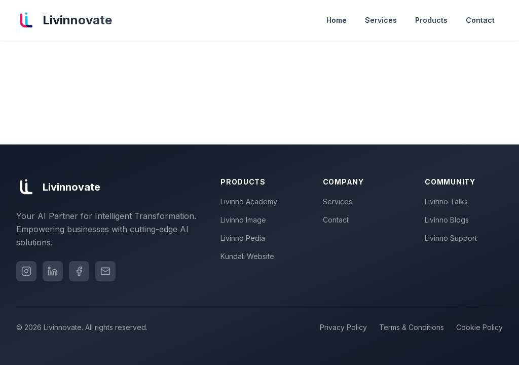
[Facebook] (79, 271)
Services (381, 20)
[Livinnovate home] (64, 20)
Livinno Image (245, 219)
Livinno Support (453, 238)
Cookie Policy (479, 327)
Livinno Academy (250, 201)
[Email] (105, 271)
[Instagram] (26, 271)
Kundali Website (249, 256)
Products (431, 20)
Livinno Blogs (449, 219)
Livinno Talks (448, 201)
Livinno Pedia (244, 238)
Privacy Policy (343, 327)
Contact (480, 20)
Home (336, 20)
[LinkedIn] (53, 271)
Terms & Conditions (411, 327)
